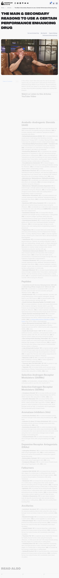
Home (2, 7)
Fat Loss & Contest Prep (33, 33)
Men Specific (44, 33)
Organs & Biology (53, 33)
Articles (9, 7)
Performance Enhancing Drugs (50, 35)
